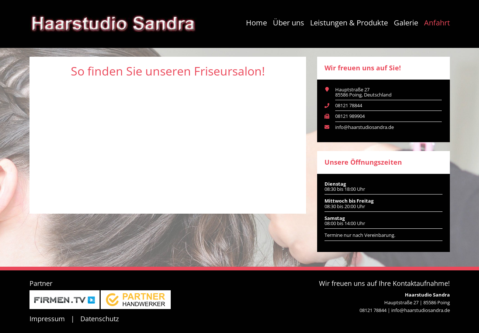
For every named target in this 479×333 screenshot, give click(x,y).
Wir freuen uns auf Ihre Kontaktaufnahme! (384, 283)
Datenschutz (99, 318)
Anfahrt (437, 23)
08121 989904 (350, 116)
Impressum (47, 318)
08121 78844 (348, 105)
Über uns (288, 23)
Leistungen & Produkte (349, 23)
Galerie (406, 23)
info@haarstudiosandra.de (364, 127)
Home (256, 23)
